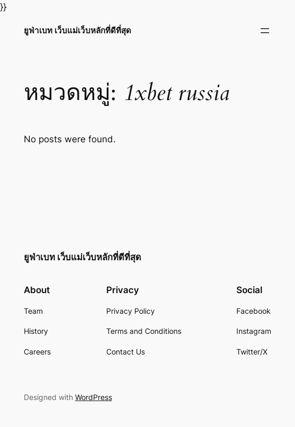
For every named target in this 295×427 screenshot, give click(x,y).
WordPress (93, 397)
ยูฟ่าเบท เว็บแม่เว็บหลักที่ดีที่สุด (77, 30)
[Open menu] (265, 30)
